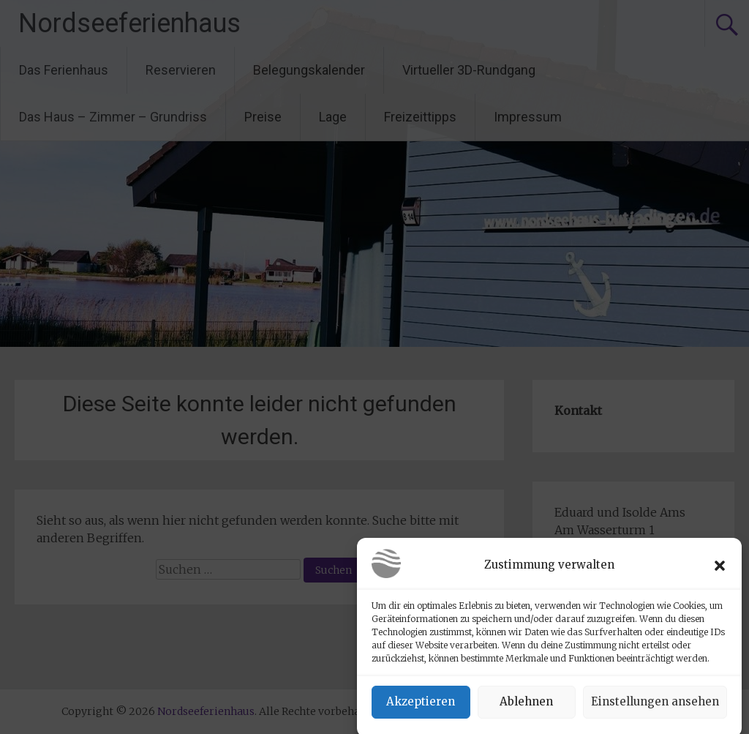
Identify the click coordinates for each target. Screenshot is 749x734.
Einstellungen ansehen (655, 708)
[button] (719, 571)
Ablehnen (526, 708)
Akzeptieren (420, 708)
